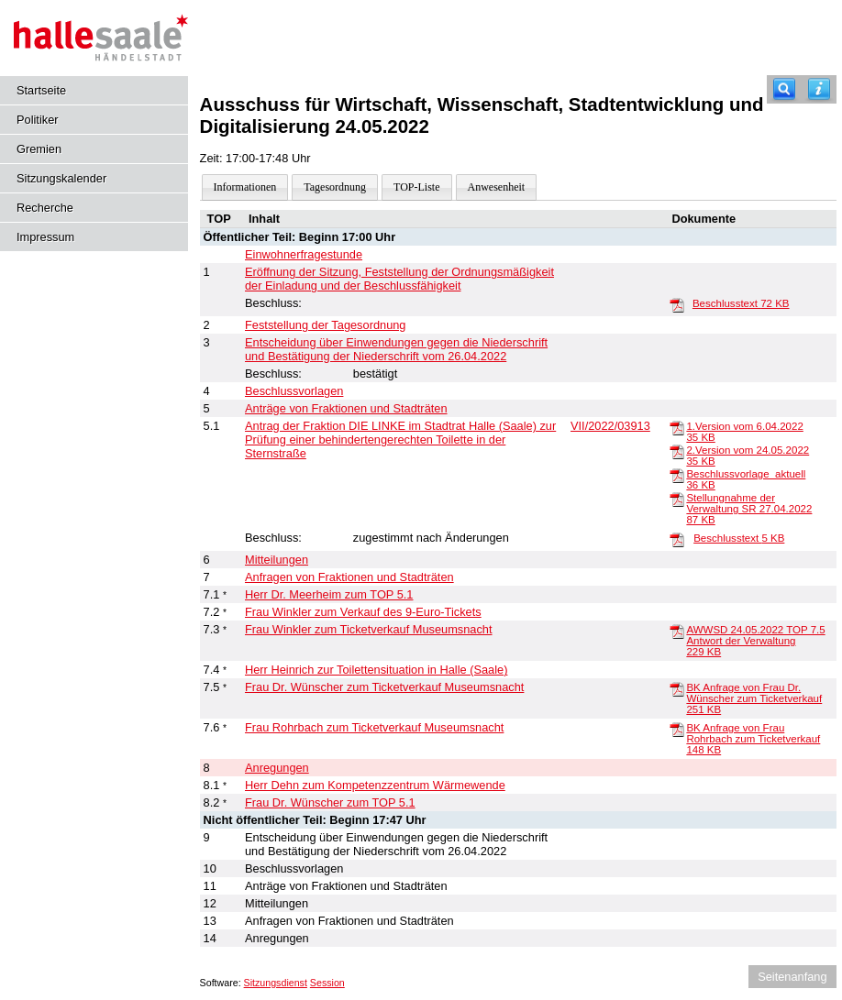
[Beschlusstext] (677, 304)
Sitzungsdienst (275, 982)
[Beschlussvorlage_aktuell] (677, 474)
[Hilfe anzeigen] (819, 89)
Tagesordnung (335, 187)
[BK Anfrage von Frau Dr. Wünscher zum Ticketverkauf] (677, 688)
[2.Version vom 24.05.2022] (677, 450)
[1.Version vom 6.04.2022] (677, 427)
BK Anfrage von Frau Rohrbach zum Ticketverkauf (753, 738)
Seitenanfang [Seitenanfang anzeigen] (792, 977)
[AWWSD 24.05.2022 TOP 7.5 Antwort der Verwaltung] (677, 630)
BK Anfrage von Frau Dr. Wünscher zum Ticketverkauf (754, 698)
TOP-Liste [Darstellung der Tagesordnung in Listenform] (416, 187)
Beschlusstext (741, 303)
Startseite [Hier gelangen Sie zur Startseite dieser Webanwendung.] (41, 90)
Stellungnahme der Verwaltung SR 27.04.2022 (749, 508)
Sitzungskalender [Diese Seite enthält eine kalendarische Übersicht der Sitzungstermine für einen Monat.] (61, 178)
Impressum (45, 237)
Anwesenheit (497, 187)
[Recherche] (784, 89)
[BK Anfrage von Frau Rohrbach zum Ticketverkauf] (677, 728)
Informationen (245, 187)
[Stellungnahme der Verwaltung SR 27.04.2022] (677, 498)
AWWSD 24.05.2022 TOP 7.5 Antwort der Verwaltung (755, 640)
